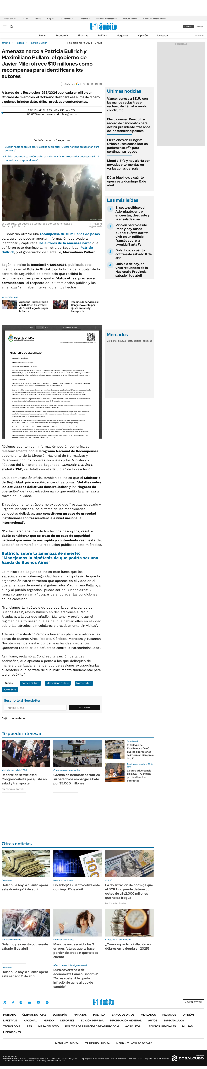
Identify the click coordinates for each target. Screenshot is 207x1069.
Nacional (30, 1020)
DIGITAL (67, 1043)
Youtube (38, 1002)
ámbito (6, 43)
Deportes (67, 1020)
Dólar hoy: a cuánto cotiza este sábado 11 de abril (133, 254)
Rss (29, 1026)
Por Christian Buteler (115, 903)
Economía (62, 35)
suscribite (188, 27)
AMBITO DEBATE (134, 1043)
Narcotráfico (83, 683)
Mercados (148, 1014)
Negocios (122, 35)
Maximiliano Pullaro (58, 683)
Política (102, 35)
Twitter (4, 1002)
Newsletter (199, 35)
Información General (126, 1020)
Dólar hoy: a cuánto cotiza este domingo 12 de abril (76, 887)
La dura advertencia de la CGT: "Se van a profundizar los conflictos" (139, 775)
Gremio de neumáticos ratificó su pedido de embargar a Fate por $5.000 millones (76, 779)
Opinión (143, 35)
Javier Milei (9, 689)
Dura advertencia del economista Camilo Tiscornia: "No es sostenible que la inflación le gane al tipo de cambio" (75, 978)
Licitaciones (12, 1032)
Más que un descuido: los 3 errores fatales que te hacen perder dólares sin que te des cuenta (75, 950)
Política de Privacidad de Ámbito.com (92, 1026)
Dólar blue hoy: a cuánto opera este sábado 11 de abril (25, 974)
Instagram (20, 1002)
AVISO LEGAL (133, 1026)
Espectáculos (174, 1020)
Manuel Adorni (130, 19)
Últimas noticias (34, 1014)
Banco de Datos (123, 1014)
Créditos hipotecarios (106, 19)
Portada (9, 1014)
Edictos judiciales (162, 1026)
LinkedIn (29, 1002)
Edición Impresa (92, 1020)
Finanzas (82, 35)
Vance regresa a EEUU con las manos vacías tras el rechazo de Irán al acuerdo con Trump (127, 104)
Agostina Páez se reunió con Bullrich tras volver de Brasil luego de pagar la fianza (33, 306)
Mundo (49, 1020)
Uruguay (162, 35)
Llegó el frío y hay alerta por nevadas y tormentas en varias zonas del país (128, 165)
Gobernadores (67, 19)
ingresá (199, 27)
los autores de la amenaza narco (65, 243)
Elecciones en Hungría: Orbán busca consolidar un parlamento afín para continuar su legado (127, 146)
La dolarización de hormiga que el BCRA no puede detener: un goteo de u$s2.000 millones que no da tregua (129, 891)
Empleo (50, 19)
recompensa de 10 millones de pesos (70, 234)
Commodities (134, 341)
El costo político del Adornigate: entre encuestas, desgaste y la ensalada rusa (132, 213)
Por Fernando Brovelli (12, 789)
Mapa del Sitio (48, 1026)
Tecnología (11, 1026)
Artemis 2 (85, 19)
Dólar (25, 19)
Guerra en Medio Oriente (154, 19)
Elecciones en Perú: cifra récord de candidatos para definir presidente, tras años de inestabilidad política (128, 125)
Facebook (13, 1002)
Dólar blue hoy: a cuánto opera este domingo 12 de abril (126, 181)
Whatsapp (47, 1002)
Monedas (112, 341)
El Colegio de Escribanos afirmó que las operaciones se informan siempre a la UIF (140, 751)
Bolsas (122, 341)
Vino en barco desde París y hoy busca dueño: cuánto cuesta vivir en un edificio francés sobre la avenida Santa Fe (131, 235)
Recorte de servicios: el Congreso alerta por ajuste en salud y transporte (85, 306)
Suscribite (84, 707)
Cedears (147, 341)
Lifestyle (10, 1020)
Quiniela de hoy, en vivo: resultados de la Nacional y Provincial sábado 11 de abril (131, 270)
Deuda (38, 19)
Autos (152, 1020)
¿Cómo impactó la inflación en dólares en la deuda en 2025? (128, 946)
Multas (187, 1026)
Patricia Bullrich (38, 43)
